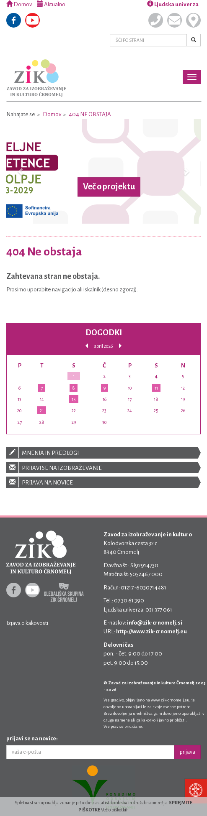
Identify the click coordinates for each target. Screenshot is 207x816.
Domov (19, 4)
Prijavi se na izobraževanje (103, 467)
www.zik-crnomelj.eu (170, 700)
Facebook (13, 20)
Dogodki (103, 332)
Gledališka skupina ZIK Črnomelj (64, 592)
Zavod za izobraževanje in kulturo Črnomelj (36, 78)
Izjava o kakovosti (27, 623)
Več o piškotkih (115, 809)
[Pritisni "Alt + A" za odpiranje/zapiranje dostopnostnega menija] (195, 790)
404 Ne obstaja (90, 114)
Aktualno (51, 4)
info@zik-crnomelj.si (154, 623)
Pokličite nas (155, 20)
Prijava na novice (103, 482)
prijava (187, 752)
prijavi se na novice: (32, 738)
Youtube (32, 20)
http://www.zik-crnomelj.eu (151, 631)
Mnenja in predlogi (103, 452)
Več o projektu (109, 186)
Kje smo (193, 20)
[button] (21, 171)
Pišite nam (174, 20)
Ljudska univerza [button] (173, 4)
